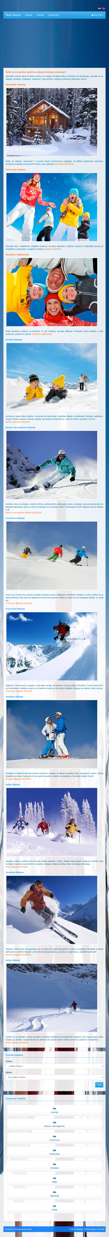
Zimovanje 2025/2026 (64, 164)
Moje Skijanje (13, 15)
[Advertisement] (54, 41)
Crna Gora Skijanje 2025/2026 (19, 603)
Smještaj (40, 15)
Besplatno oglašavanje (42, 334)
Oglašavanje (53, 15)
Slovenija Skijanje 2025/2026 (18, 955)
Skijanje (28, 15)
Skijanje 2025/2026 (52, 249)
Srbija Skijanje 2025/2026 (17, 1042)
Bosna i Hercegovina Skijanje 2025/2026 (23, 512)
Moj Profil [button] (97, 15)
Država (9, 1061)
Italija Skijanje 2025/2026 (17, 867)
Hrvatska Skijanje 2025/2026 (18, 779)
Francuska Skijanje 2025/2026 (19, 691)
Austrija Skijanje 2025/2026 (18, 422)
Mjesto (9, 1072)
